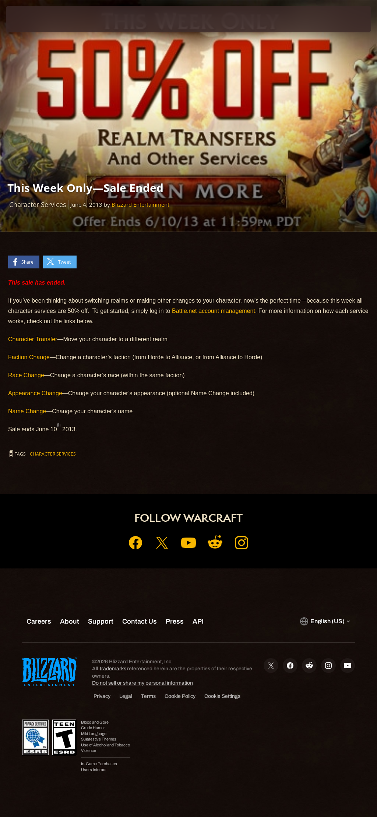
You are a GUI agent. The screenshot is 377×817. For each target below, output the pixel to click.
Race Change (26, 375)
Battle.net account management (213, 311)
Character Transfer (32, 339)
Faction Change (29, 357)
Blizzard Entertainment (140, 204)
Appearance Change (35, 393)
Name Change (27, 411)
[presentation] (28, 19)
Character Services (53, 454)
